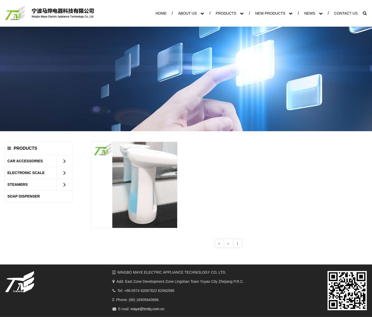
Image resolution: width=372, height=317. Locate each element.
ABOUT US (191, 13)
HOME (160, 13)
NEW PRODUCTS (273, 13)
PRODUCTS (230, 13)
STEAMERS (20, 184)
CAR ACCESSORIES (28, 161)
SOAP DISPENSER (26, 196)
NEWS (313, 13)
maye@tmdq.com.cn (147, 309)
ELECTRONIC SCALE (28, 173)
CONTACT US (346, 13)
